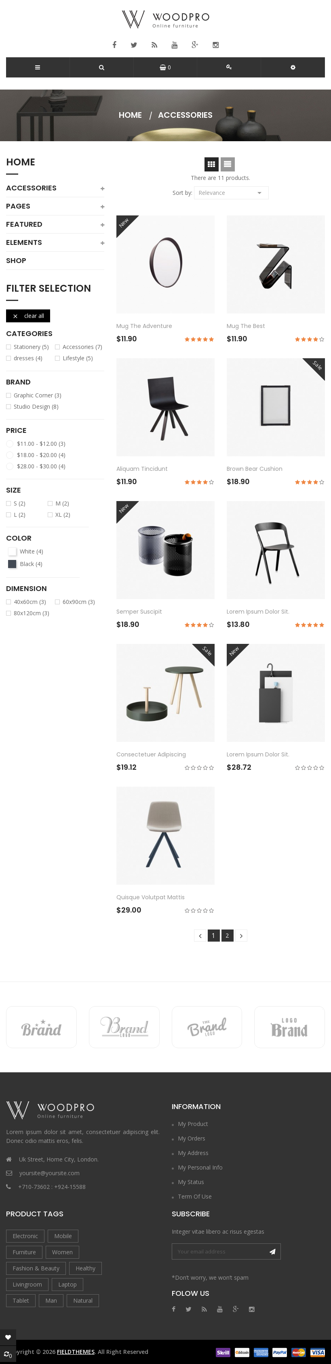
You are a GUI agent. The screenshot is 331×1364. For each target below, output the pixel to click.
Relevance (231, 192)
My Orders (191, 1138)
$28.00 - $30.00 (41, 466)
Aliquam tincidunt (142, 468)
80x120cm (31, 613)
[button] (293, 67)
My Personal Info (200, 1167)
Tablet (21, 1300)
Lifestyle (78, 358)
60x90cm (79, 602)
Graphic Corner (37, 395)
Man (51, 1300)
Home (20, 163)
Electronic (25, 1236)
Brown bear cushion (255, 468)
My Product (193, 1124)
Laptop (67, 1284)
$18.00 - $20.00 (41, 455)
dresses (28, 358)
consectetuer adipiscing (151, 754)
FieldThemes (76, 1352)
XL (62, 514)
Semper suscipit (139, 611)
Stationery (31, 347)
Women (62, 1252)
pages (18, 206)
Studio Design (36, 406)
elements (24, 242)
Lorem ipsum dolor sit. (258, 611)
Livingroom (27, 1284)
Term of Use (195, 1196)
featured (24, 224)
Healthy (85, 1268)
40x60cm (30, 602)
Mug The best (246, 326)
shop (16, 260)
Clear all (28, 316)
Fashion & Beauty (36, 1268)
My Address (193, 1153)
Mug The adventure (144, 326)
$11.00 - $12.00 (41, 443)
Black (31, 564)
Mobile (63, 1236)
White (31, 551)
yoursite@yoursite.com (49, 1173)
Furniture (24, 1252)
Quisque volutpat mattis (150, 897)
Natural (83, 1300)
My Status (191, 1182)
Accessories (31, 188)
